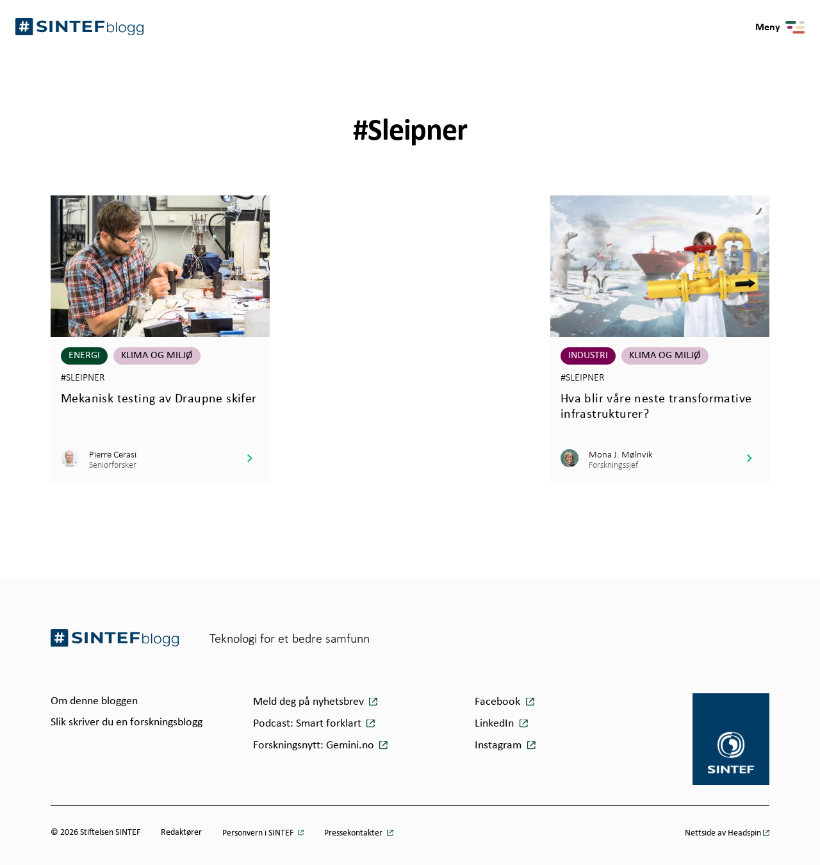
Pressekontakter (354, 833)
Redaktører (181, 832)
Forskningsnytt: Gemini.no (315, 745)
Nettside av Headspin (723, 833)
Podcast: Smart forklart (308, 724)
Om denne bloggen (94, 701)
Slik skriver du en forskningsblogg (126, 722)
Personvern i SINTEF (258, 833)
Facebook (497, 702)
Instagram (498, 745)
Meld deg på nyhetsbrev (309, 702)
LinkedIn (494, 724)
